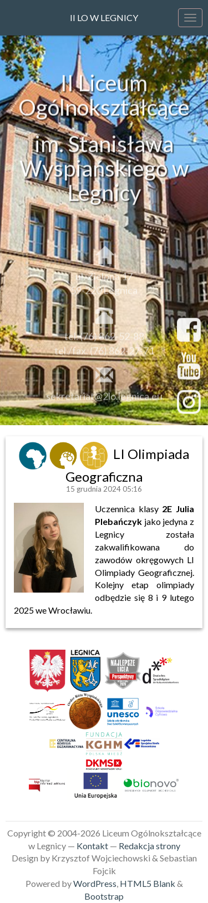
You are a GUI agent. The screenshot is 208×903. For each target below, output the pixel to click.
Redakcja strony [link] (149, 845)
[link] (34, 454)
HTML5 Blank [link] (147, 883)
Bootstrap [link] (104, 896)
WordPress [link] (94, 883)
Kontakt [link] (92, 845)
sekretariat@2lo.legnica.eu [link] (104, 400)
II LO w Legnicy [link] (104, 17)
